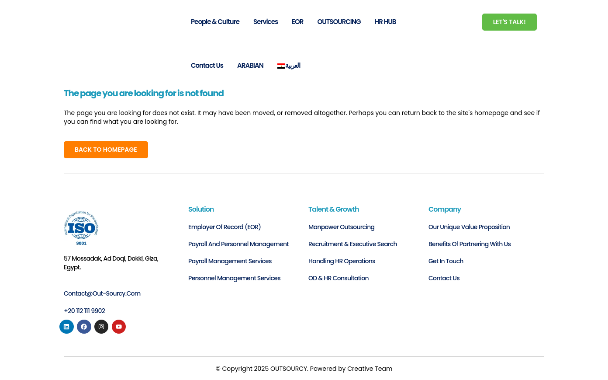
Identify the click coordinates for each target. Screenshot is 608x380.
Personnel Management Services (234, 278)
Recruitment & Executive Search (352, 244)
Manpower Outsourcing (341, 227)
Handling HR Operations (341, 261)
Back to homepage (106, 149)
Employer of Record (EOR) (224, 227)
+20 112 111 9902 (84, 311)
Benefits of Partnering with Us (469, 244)
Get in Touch (445, 261)
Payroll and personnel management (238, 244)
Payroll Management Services (230, 261)
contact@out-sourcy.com (102, 293)
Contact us (443, 278)
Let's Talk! (509, 21)
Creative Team (369, 368)
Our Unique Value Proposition (469, 227)
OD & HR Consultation (338, 278)
